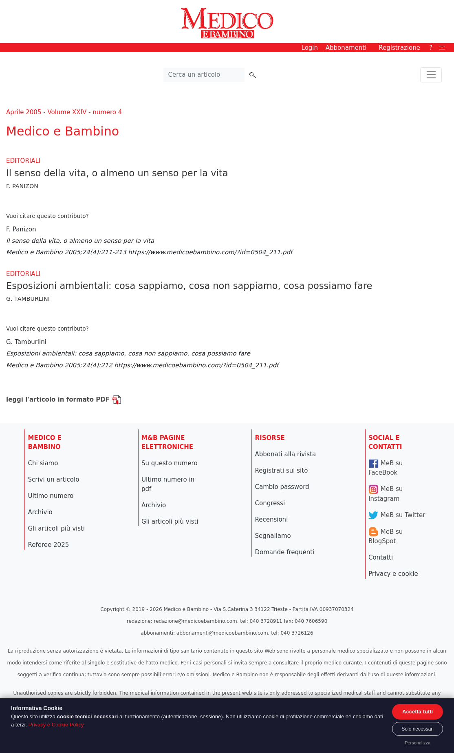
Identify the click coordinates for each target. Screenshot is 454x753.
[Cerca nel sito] (204, 75)
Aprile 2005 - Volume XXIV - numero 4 (64, 112)
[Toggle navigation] (431, 75)
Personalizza (417, 742)
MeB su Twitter (396, 515)
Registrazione (399, 47)
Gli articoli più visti (56, 528)
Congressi (270, 503)
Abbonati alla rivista (285, 454)
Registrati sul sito (281, 470)
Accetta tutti (417, 712)
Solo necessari (417, 729)
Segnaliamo (273, 536)
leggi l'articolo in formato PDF (63, 399)
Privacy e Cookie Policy (56, 725)
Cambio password (282, 487)
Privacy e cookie (393, 574)
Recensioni (271, 519)
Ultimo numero (51, 496)
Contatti (380, 557)
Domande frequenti (285, 552)
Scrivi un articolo (53, 479)
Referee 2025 (48, 545)
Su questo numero (169, 463)
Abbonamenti (346, 47)
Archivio (40, 512)
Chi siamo (43, 463)
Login (310, 47)
